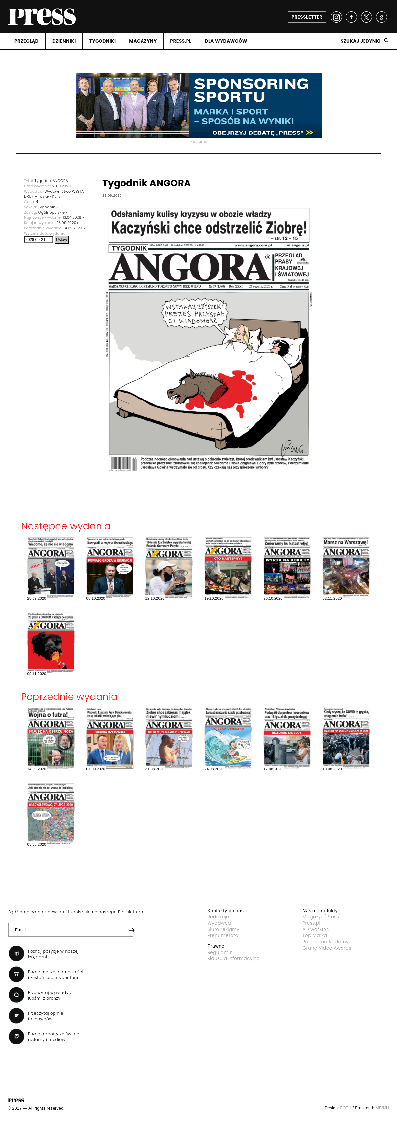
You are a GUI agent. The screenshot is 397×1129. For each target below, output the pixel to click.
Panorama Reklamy (325, 941)
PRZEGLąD (26, 41)
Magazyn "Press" (321, 916)
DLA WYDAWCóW (226, 41)
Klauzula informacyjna (234, 958)
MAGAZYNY (143, 41)
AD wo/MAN (316, 929)
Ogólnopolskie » (53, 212)
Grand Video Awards (326, 948)
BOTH (346, 1108)
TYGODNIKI (102, 41)
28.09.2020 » (67, 222)
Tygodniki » (48, 207)
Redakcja (218, 916)
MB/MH (382, 1108)
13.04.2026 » (73, 217)
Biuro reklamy (224, 929)
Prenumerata (223, 935)
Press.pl (311, 923)
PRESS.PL (180, 41)
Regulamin (220, 952)
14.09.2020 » (74, 228)
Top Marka (314, 935)
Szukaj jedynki (361, 41)
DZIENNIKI (64, 41)
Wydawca (219, 923)
